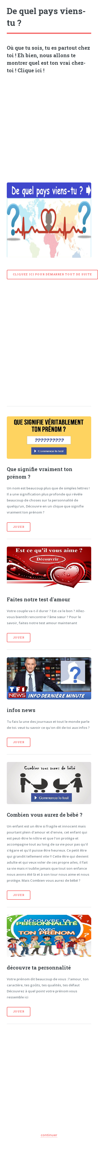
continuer (49, 1135)
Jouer (18, 527)
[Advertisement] (47, 126)
